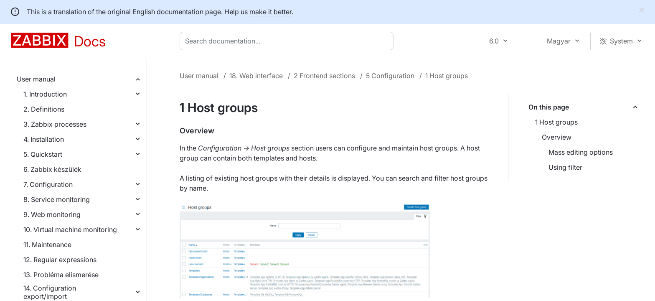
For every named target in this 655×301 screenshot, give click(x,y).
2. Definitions (43, 109)
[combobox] (288, 41)
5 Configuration (390, 75)
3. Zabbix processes (54, 124)
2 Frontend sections (324, 75)
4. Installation (43, 139)
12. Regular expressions (59, 259)
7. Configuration (48, 184)
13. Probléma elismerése (61, 274)
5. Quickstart (42, 154)
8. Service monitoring (56, 199)
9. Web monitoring (52, 214)
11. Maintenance (47, 244)
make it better (270, 12)
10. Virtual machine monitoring (70, 229)
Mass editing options (580, 152)
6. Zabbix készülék (52, 169)
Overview (556, 137)
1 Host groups (556, 122)
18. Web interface (256, 75)
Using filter (565, 167)
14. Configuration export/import (49, 292)
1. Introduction (45, 94)
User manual (36, 79)
